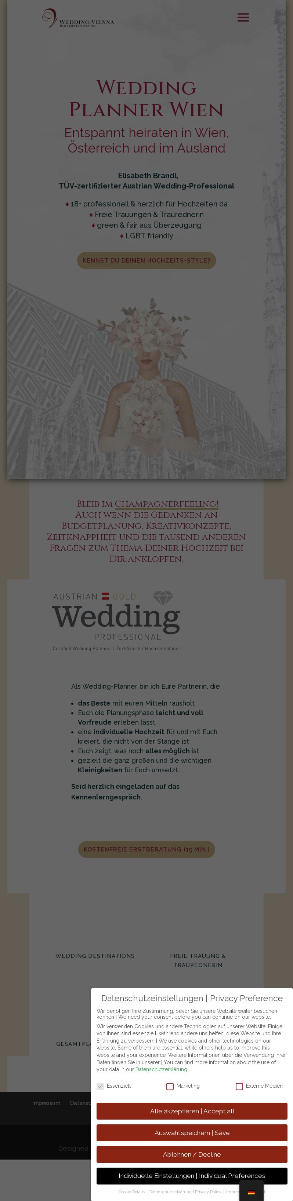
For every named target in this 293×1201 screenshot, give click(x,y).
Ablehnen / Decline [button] (192, 1154)
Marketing (183, 1086)
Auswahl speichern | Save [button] (192, 1132)
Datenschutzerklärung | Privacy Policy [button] (186, 1192)
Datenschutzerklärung (161, 1069)
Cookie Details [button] (132, 1192)
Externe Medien (259, 1086)
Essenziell (114, 1086)
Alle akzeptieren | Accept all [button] (192, 1111)
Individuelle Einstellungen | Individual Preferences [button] (192, 1175)
